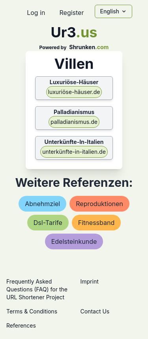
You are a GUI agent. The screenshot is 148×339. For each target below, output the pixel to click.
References (21, 325)
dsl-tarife (48, 223)
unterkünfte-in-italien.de (74, 151)
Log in (36, 13)
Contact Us (95, 311)
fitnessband (96, 223)
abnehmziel (42, 204)
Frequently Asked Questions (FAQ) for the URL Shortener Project (36, 289)
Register (71, 13)
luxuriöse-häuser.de (74, 91)
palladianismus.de (74, 121)
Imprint (90, 281)
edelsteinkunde (74, 241)
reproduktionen (99, 204)
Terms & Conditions (31, 311)
